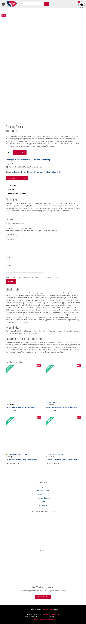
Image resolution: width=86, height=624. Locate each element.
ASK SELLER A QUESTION (17, 178)
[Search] (46, 4)
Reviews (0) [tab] (11, 189)
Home (43, 487)
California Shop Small (12, 4)
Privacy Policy (38, 619)
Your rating (10, 234)
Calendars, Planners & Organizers (31, 172)
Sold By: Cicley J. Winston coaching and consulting (28, 159)
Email (8, 266)
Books (16, 172)
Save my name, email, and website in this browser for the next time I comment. (33, 277)
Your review (10, 239)
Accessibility (48, 619)
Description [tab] (11, 185)
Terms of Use (43, 505)
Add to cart (20, 152)
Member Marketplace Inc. (51, 614)
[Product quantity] (9, 152)
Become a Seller (43, 490)
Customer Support (43, 498)
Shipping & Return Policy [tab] (16, 193)
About (43, 502)
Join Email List (43, 597)
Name (8, 257)
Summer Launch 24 (54, 172)
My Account (43, 494)
